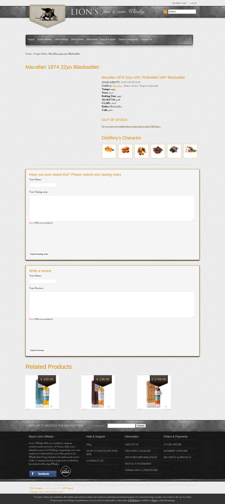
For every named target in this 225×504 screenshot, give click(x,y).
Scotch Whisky (44, 39)
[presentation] (55, 243)
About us (131, 455)
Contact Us (146, 39)
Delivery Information (141, 468)
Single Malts (40, 54)
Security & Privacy (177, 468)
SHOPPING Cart (179, 3)
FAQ (88, 455)
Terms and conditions (141, 481)
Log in (193, 3)
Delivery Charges (138, 461)
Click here (133, 500)
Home (32, 39)
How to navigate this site (102, 463)
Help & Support (108, 39)
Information (92, 39)
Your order (173, 455)
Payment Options (175, 461)
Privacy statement (138, 474)
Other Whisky (61, 39)
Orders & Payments (128, 39)
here (154, 500)
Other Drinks (77, 39)
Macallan (117, 86)
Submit (140, 436)
